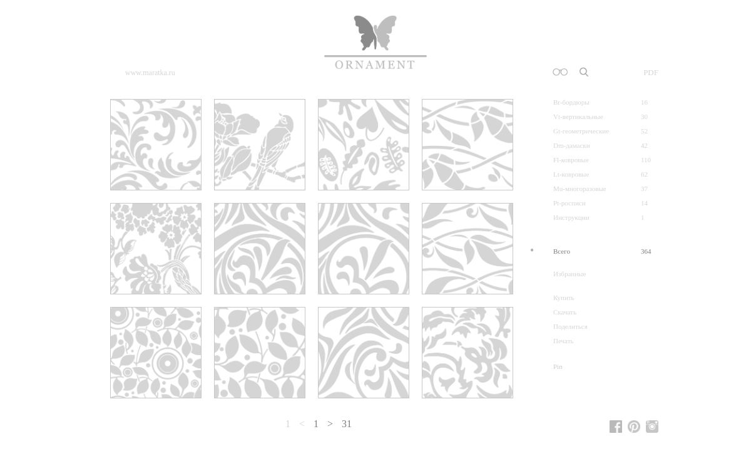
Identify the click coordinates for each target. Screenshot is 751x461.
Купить (564, 297)
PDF (650, 72)
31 (347, 423)
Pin (558, 366)
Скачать (564, 312)
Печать (563, 341)
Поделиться (570, 326)
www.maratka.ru (150, 72)
